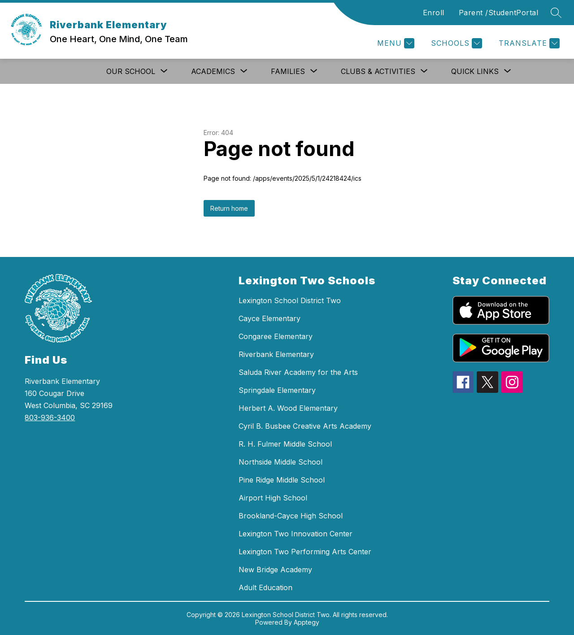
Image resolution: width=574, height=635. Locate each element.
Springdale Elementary (277, 390)
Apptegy (306, 622)
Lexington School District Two (290, 300)
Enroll (433, 12)
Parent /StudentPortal (499, 12)
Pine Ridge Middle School (282, 479)
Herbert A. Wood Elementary (288, 408)
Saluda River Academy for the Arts (298, 372)
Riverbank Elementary (276, 354)
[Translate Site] (528, 43)
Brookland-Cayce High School (291, 515)
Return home (229, 208)
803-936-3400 (50, 417)
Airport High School (273, 497)
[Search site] (556, 12)
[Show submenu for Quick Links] (475, 71)
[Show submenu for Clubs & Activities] (378, 71)
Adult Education (265, 587)
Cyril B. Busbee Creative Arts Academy (305, 426)
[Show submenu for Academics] (213, 71)
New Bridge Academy (275, 569)
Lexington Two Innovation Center (295, 533)
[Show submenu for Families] (288, 71)
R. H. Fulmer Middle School (285, 443)
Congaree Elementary (276, 336)
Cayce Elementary (269, 318)
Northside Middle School (280, 461)
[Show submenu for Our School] (130, 71)
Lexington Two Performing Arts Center (305, 551)
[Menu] (394, 43)
